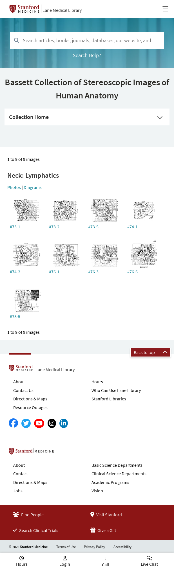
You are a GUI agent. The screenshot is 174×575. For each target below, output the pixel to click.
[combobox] (87, 40)
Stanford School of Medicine (64, 453)
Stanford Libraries (109, 399)
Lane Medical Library (62, 10)
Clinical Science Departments (119, 473)
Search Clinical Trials (35, 530)
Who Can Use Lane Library (116, 390)
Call (105, 564)
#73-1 (15, 226)
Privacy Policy (94, 546)
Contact (20, 473)
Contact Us (23, 390)
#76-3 (93, 271)
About (19, 381)
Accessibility (122, 546)
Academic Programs (110, 482)
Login (64, 564)
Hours (97, 381)
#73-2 (54, 226)
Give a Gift (103, 530)
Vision (97, 490)
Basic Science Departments (117, 465)
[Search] (16, 41)
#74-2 (15, 271)
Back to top (150, 352)
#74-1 (132, 226)
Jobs (18, 490)
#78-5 (15, 316)
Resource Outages (30, 407)
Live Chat (149, 564)
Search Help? (87, 55)
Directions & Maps (30, 399)
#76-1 (54, 271)
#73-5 (93, 226)
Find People (28, 514)
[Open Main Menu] (165, 9)
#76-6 (132, 271)
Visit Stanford (106, 514)
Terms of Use (66, 546)
